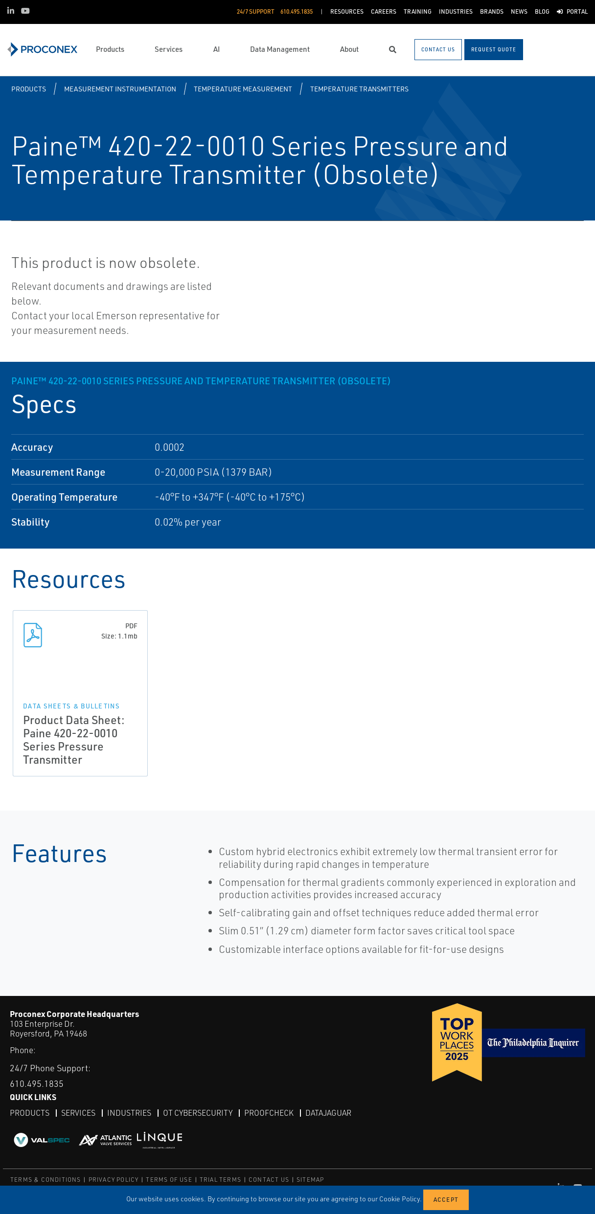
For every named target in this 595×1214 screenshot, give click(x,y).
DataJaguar (328, 1113)
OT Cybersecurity (197, 1113)
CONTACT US (269, 1179)
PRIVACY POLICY (114, 1179)
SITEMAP (310, 1179)
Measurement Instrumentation (120, 89)
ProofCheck (269, 1113)
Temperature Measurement (243, 89)
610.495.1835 (37, 1083)
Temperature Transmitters (359, 89)
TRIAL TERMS (220, 1179)
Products (28, 89)
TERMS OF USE (169, 1179)
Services (78, 1113)
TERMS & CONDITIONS (45, 1179)
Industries (129, 1113)
